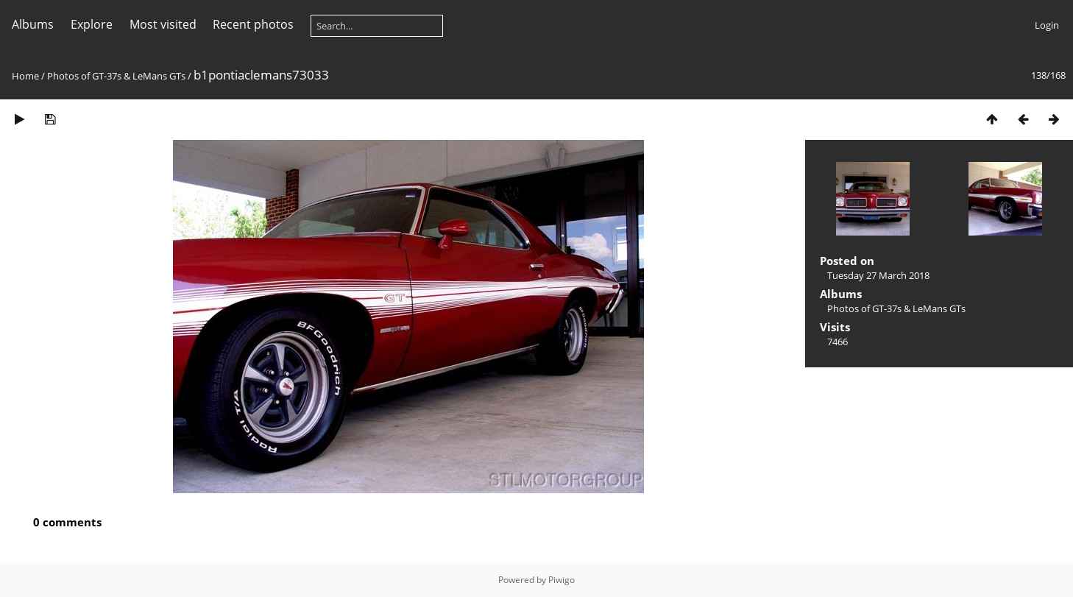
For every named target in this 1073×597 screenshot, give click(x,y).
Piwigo (561, 579)
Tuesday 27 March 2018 (878, 275)
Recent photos (253, 24)
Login (1047, 25)
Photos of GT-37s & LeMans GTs (116, 75)
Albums (33, 24)
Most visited (163, 24)
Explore (92, 24)
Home (25, 75)
